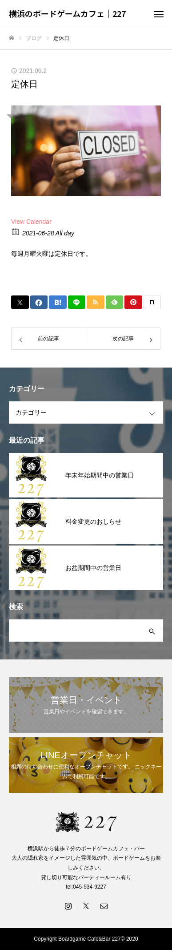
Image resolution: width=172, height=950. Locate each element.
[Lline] (77, 302)
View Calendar (31, 221)
